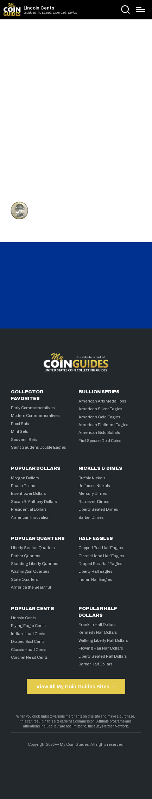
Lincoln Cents (39, 8)
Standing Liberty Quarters (34, 563)
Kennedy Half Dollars (97, 632)
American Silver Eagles (100, 409)
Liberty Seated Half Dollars (102, 656)
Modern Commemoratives (35, 415)
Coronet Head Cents (29, 657)
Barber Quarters (25, 556)
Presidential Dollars (28, 509)
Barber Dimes (90, 517)
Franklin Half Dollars (96, 624)
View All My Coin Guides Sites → (75, 686)
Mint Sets (19, 431)
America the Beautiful (31, 587)
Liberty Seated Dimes (98, 509)
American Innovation (30, 517)
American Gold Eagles (99, 417)
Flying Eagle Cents (28, 625)
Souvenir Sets (24, 439)
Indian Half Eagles (95, 579)
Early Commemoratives (33, 408)
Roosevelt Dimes (93, 501)
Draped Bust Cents (27, 641)
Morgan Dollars (25, 478)
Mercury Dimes (92, 493)
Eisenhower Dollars (28, 493)
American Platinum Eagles (103, 425)
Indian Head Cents (28, 634)
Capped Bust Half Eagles (100, 548)
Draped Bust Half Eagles (100, 563)
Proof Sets (20, 424)
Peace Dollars (23, 486)
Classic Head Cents (28, 649)
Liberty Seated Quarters (33, 548)
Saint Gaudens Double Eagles (38, 447)
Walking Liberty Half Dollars (103, 640)
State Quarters (24, 579)
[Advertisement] (76, 108)
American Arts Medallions (102, 401)
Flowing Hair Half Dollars (100, 648)
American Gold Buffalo (99, 432)
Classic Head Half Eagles (101, 556)
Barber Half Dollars (95, 664)
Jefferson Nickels (94, 486)
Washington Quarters (30, 571)
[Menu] (140, 9)
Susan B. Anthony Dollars (34, 501)
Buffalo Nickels (91, 478)
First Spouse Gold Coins (99, 440)
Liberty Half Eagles (95, 571)
